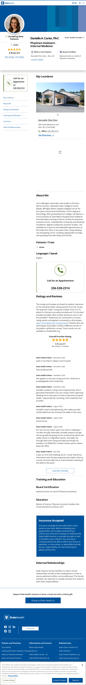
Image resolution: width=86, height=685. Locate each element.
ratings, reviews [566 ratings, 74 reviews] (14, 57)
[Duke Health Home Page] (14, 617)
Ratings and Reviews (11, 109)
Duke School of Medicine (68, 654)
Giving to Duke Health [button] (41, 600)
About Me (7, 103)
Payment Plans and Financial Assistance (17, 662)
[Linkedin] (14, 627)
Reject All (75, 680)
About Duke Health (36, 647)
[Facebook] (6, 627)
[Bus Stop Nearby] (62, 115)
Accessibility (6, 647)
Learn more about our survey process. (52, 323)
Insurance (7, 121)
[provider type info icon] (83, 38)
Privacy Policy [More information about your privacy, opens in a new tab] (13, 676)
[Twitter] (6, 631)
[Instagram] (10, 627)
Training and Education (12, 115)
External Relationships (11, 127)
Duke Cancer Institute (67, 647)
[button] (83, 3)
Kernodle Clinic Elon (47, 120)
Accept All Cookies (59, 680)
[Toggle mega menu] (79, 3)
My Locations (8, 98)
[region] (43, 673)
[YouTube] (10, 631)
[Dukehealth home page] (11, 3)
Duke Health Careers (37, 654)
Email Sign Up (34, 662)
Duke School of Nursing (68, 658)
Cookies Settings (8, 680)
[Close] (82, 665)
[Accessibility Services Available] (58, 115)
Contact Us (30, 628)
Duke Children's (65, 651)
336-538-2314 (60, 288)
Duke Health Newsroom (38, 658)
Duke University (65, 662)
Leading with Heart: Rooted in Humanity (17, 651)
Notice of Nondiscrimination (12, 654)
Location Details (37, 59)
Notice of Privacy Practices (11, 658)
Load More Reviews (60, 471)
